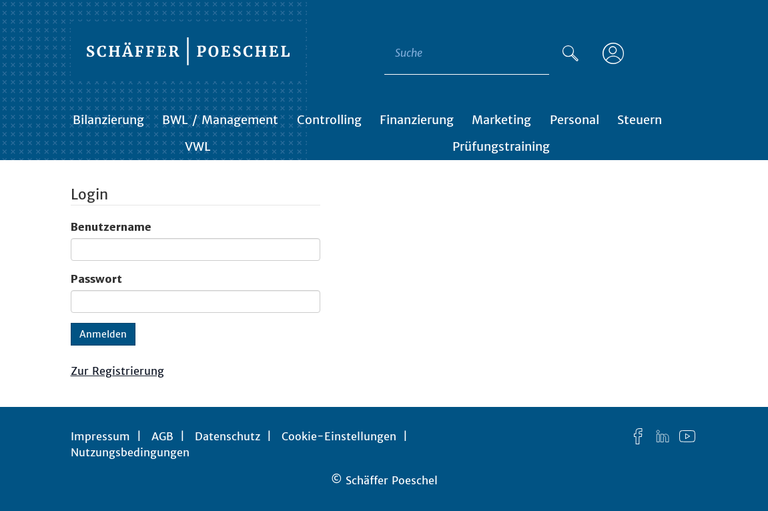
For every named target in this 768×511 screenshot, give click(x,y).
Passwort (96, 279)
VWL (198, 146)
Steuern (639, 119)
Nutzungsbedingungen (130, 452)
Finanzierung (417, 119)
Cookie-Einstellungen (339, 436)
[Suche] (570, 53)
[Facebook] (638, 436)
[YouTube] (687, 436)
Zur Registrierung (117, 371)
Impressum (100, 436)
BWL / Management (220, 119)
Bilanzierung (108, 119)
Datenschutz (227, 436)
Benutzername (111, 226)
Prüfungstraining (501, 146)
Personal (574, 119)
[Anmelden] (613, 53)
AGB (162, 436)
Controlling (329, 119)
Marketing (501, 119)
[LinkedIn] (663, 436)
